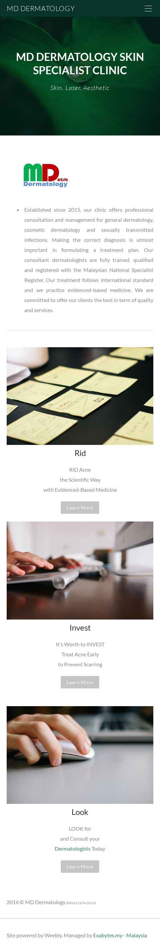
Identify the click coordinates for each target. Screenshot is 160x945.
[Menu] (148, 8)
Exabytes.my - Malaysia (120, 935)
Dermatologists (73, 848)
